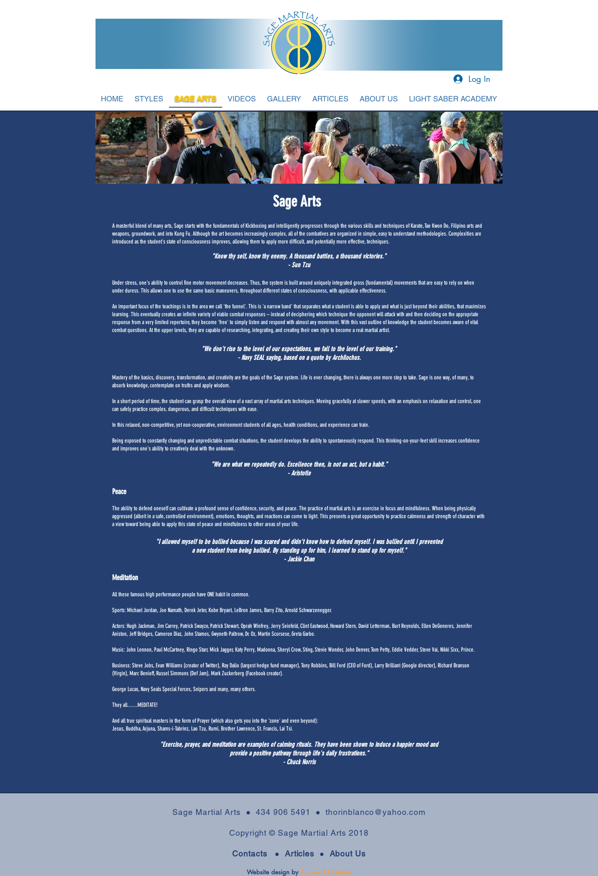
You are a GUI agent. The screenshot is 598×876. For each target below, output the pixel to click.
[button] (149, 99)
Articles (302, 853)
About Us (348, 853)
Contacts (249, 853)
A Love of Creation (325, 872)
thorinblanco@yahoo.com (376, 812)
